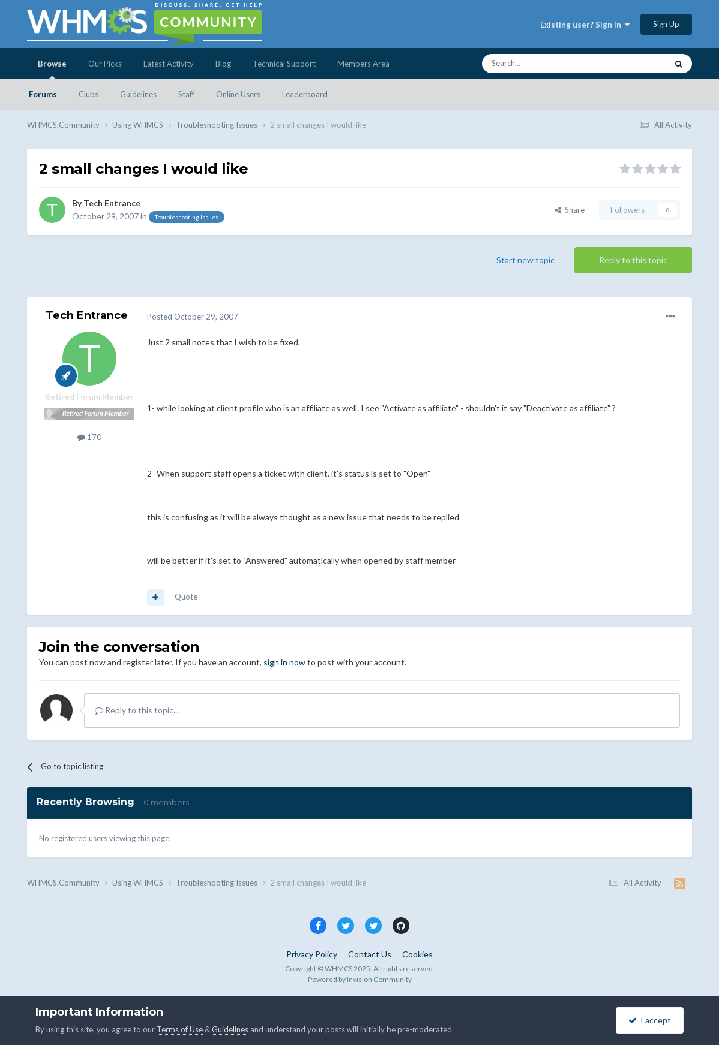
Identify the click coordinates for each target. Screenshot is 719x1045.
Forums (43, 94)
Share (570, 210)
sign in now (284, 662)
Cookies (417, 954)
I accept (649, 1020)
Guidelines (138, 94)
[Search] (546, 63)
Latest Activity (168, 63)
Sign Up (666, 24)
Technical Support (284, 63)
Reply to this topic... (137, 710)
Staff (186, 94)
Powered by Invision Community (360, 979)
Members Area (363, 63)
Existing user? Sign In (585, 24)
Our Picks (105, 63)
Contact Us (369, 954)
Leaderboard (305, 94)
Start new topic (525, 260)
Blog (223, 63)
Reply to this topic (633, 260)
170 (89, 437)
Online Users (238, 94)
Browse (52, 69)
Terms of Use (180, 1029)
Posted (192, 316)
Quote (186, 596)
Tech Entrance (111, 203)
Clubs (88, 94)
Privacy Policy (311, 954)
